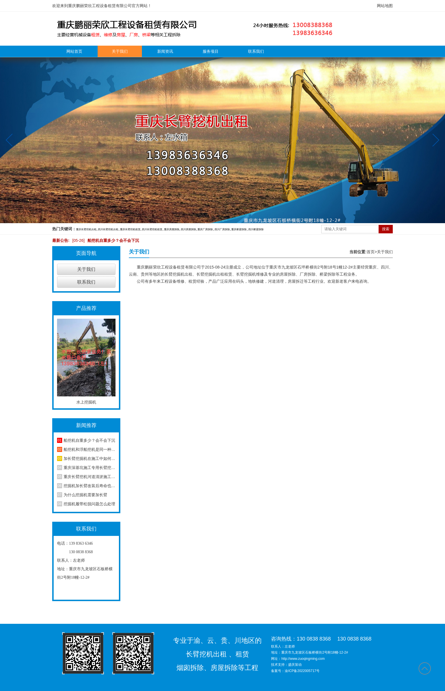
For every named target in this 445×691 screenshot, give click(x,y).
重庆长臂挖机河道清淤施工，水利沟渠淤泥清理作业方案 (90, 476)
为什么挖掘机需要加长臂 (85, 495)
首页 (372, 252)
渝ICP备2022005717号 (302, 671)
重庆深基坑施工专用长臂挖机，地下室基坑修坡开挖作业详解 (90, 467)
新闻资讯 (165, 51)
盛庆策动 (295, 665)
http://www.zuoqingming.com (303, 659)
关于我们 (120, 51)
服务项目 (211, 51)
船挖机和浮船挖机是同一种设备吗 (90, 449)
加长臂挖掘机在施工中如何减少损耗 (90, 458)
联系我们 (256, 51)
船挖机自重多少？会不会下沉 (104, 240)
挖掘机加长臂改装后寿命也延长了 (90, 485)
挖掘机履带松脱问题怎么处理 (89, 504)
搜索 (385, 229)
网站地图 (385, 5)
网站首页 (74, 51)
